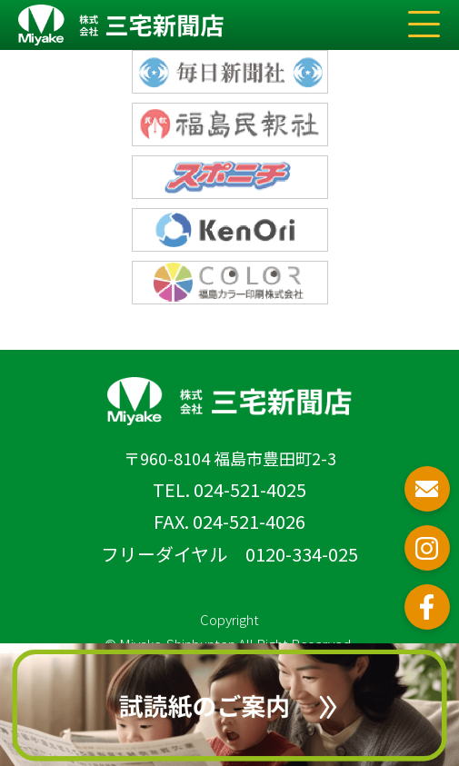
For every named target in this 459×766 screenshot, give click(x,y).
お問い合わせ (427, 489)
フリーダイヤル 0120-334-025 (229, 555)
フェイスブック (427, 607)
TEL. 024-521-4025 (229, 489)
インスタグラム (427, 548)
